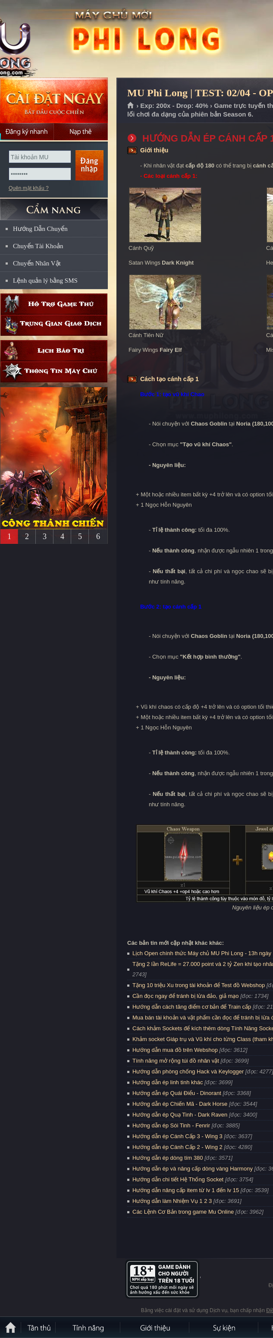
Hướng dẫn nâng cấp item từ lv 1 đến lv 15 (185, 1190)
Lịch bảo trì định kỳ (53, 350)
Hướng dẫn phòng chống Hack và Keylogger (188, 1071)
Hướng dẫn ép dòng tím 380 (167, 1158)
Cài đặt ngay (54, 100)
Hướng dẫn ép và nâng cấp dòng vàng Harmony (192, 1168)
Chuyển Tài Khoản (38, 246)
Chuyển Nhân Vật (37, 263)
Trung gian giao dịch (53, 325)
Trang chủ (131, 105)
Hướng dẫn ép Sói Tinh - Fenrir (171, 1125)
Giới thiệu (155, 1327)
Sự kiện (224, 1327)
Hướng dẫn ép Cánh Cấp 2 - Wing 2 (177, 1147)
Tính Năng (88, 1327)
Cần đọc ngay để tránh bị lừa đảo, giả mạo (185, 996)
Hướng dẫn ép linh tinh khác (167, 1082)
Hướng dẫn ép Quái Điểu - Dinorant (176, 1093)
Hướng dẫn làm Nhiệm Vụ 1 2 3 (172, 1201)
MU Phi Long (62, 39)
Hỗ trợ (53, 304)
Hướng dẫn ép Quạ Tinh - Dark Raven (179, 1114)
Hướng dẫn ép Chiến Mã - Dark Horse (179, 1104)
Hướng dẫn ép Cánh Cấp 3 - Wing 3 (177, 1136)
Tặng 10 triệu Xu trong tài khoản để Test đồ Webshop (198, 985)
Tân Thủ (39, 1327)
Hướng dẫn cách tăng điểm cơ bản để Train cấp (191, 1007)
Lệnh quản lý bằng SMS (45, 280)
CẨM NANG (54, 206)
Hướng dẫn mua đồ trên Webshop (175, 1050)
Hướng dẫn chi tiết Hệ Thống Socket (177, 1179)
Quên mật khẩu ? (29, 188)
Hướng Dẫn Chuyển (40, 228)
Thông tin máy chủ (53, 371)
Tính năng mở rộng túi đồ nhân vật (175, 1060)
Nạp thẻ (81, 131)
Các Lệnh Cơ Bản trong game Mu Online (183, 1212)
